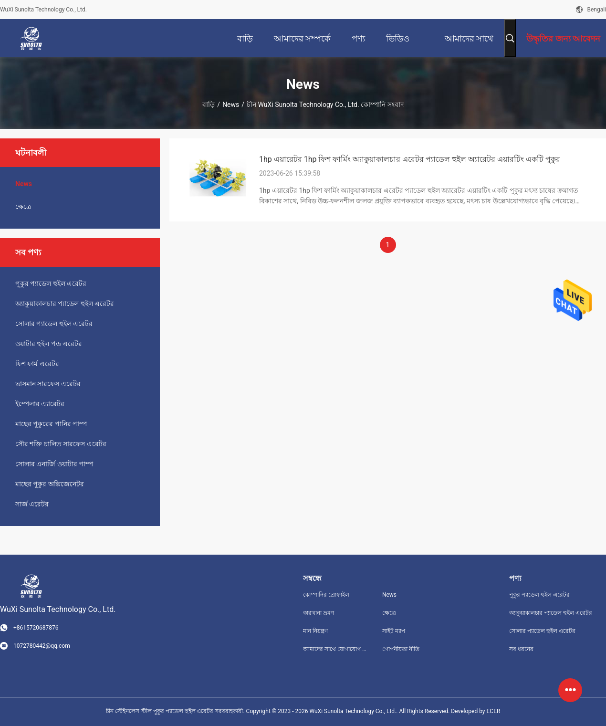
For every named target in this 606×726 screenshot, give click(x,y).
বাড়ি (208, 104)
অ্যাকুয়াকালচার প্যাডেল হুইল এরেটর (64, 303)
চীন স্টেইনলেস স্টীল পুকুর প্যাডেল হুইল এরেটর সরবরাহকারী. (176, 711)
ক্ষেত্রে (23, 206)
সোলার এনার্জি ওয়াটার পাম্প (54, 464)
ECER (494, 711)
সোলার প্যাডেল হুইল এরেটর (54, 323)
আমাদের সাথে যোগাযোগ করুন (335, 649)
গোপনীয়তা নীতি (400, 649)
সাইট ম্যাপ (393, 631)
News (230, 104)
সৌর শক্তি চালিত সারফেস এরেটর (60, 444)
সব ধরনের (521, 649)
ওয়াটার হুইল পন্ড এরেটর (48, 343)
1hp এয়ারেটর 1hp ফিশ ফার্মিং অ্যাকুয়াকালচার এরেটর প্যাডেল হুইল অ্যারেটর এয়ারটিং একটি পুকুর (409, 159)
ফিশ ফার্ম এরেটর (37, 364)
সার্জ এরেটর (32, 504)
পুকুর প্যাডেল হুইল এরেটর (50, 283)
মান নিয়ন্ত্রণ (315, 631)
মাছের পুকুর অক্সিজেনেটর (49, 484)
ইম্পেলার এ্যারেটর (39, 404)
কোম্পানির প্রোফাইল (326, 594)
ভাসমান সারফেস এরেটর (48, 384)
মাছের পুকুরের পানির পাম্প (51, 424)
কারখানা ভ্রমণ (318, 613)
